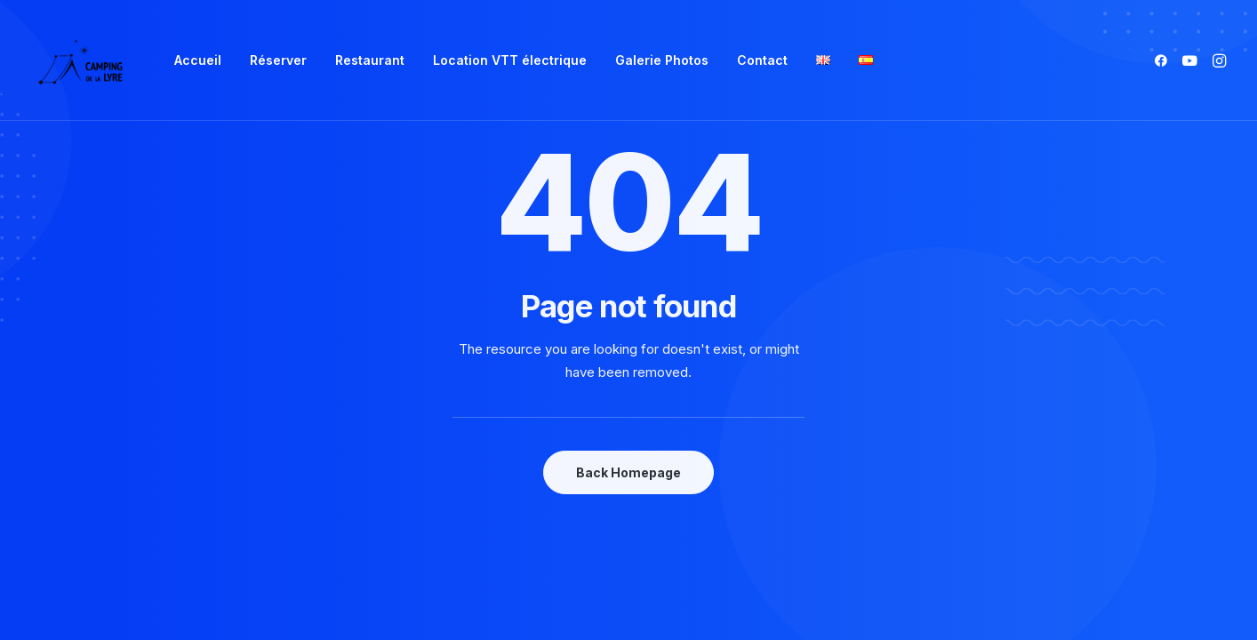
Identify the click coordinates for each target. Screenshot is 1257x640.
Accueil (197, 60)
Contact (762, 60)
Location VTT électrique (510, 60)
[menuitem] (198, 60)
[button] (1164, 60)
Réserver (278, 60)
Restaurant (369, 60)
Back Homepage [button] (628, 472)
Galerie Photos (662, 60)
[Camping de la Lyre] (80, 60)
